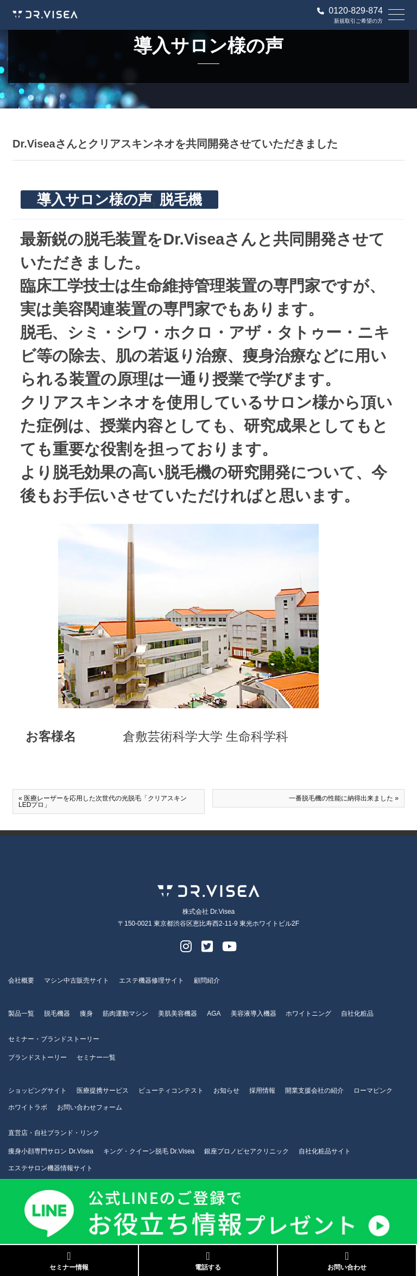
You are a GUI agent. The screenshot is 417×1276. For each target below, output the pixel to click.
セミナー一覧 (96, 1057)
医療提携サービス (103, 1090)
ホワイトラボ (27, 1107)
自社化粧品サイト (325, 1151)
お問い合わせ (347, 1261)
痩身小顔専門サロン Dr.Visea (50, 1151)
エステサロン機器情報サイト (50, 1168)
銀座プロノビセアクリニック (246, 1151)
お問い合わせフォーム (89, 1107)
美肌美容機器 (177, 1013)
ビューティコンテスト (171, 1090)
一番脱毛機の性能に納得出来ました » (344, 798)
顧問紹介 (207, 980)
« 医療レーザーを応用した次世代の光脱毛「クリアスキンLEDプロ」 (102, 801)
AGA (213, 1013)
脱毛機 (181, 199)
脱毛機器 (57, 1013)
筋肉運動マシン (125, 1013)
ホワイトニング (308, 1013)
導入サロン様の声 (94, 199)
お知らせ (226, 1090)
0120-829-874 (350, 11)
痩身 (86, 1013)
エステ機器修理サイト (151, 980)
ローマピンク (373, 1090)
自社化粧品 (357, 1013)
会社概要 (21, 980)
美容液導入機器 (253, 1013)
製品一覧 (21, 1013)
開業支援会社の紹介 (314, 1090)
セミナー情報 (69, 1261)
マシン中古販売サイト (76, 980)
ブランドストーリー (37, 1057)
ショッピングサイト (37, 1090)
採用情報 (262, 1090)
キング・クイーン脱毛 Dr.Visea (148, 1151)
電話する (208, 1261)
